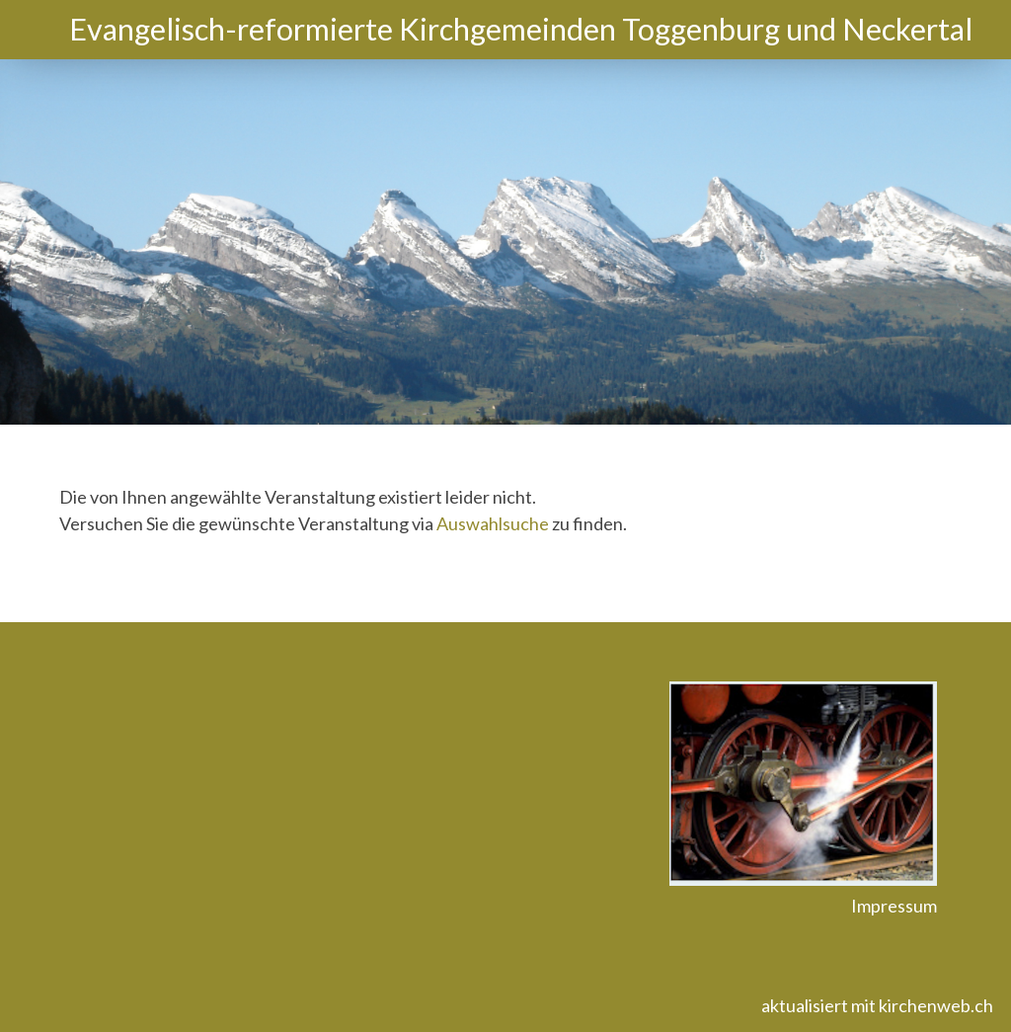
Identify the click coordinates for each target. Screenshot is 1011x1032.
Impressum (894, 905)
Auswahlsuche (492, 523)
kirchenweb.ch (936, 1005)
